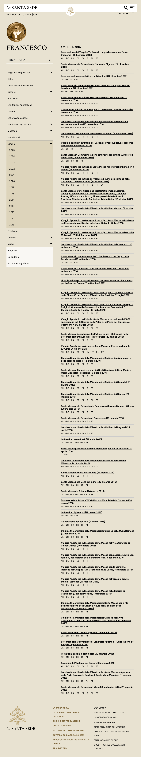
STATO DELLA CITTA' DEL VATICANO (109, 727)
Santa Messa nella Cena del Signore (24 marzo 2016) (89, 481)
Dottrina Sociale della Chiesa (68, 735)
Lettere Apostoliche (18, 118)
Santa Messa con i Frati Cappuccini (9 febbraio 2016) (89, 632)
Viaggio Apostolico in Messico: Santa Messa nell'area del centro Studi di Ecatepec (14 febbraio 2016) (95, 580)
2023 (12, 162)
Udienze (12, 237)
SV (102, 185)
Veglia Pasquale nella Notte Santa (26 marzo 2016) (87, 472)
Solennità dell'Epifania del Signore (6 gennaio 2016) (88, 663)
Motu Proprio (14, 137)
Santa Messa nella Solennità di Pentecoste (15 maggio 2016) (92, 418)
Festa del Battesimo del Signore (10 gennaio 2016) (87, 653)
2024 (12, 156)
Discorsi (12, 92)
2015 (11, 212)
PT (97, 58)
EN (72, 58)
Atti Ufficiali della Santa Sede (69, 730)
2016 (11, 206)
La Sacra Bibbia (61, 708)
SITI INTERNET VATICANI (104, 722)
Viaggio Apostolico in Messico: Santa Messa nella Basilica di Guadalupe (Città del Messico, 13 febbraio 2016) (93, 592)
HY (87, 352)
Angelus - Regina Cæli (19, 72)
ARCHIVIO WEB (60, 748)
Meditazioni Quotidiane (19, 124)
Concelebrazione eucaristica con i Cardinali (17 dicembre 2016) (94, 76)
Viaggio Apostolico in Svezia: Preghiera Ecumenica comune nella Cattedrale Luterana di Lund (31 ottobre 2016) (95, 180)
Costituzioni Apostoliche (20, 85)
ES (78, 58)
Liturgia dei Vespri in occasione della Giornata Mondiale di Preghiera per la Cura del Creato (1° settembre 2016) (96, 282)
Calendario (13, 257)
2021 (11, 175)
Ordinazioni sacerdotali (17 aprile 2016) (81, 439)
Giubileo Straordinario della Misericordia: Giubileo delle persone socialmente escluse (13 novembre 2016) (94, 123)
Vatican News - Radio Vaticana (109, 712)
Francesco (14, 14)
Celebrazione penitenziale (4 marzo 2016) (83, 521)
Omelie (27, 14)
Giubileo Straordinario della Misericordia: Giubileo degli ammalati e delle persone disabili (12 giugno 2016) (96, 359)
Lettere (11, 111)
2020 (12, 181)
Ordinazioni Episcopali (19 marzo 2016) (81, 512)
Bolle (10, 79)
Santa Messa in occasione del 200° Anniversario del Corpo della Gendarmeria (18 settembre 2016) (95, 258)
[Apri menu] (132, 7)
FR (83, 58)
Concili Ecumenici (62, 726)
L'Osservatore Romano (105, 717)
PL (92, 58)
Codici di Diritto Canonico (66, 721)
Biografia (30, 59)
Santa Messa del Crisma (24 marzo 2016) (83, 491)
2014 (11, 218)
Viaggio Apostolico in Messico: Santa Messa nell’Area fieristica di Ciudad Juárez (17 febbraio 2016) (95, 544)
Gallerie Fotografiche (18, 263)
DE (67, 58)
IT (87, 58)
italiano (124, 14)
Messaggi (12, 131)
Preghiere (12, 231)
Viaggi (11, 244)
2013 (11, 224)
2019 (11, 187)
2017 (11, 199)
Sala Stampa (100, 708)
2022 (12, 168)
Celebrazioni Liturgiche (106, 740)
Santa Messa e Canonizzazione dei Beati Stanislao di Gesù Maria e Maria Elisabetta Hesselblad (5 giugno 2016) (96, 371)
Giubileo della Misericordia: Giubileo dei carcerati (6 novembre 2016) (97, 133)
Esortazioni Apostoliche (20, 105)
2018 (11, 193)
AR (62, 58)
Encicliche (13, 98)
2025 (12, 150)
